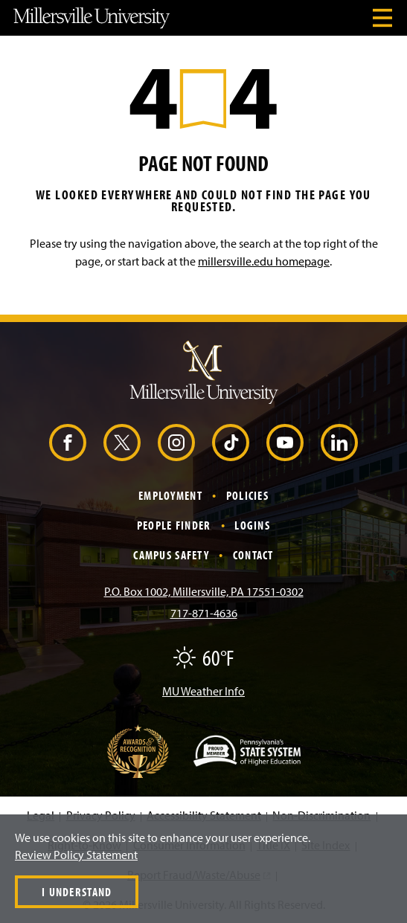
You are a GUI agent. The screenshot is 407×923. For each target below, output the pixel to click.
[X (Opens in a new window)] (122, 442)
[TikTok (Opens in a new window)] (230, 442)
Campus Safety (171, 554)
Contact (253, 554)
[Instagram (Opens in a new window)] (176, 442)
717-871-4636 (203, 613)
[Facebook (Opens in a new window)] (67, 442)
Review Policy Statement (76, 854)
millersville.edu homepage (264, 261)
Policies (247, 495)
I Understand (77, 891)
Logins (252, 525)
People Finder (174, 525)
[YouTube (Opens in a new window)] (285, 442)
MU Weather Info (203, 691)
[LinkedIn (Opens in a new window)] (339, 442)
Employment (170, 495)
